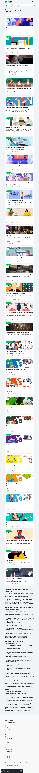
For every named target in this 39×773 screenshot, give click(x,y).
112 (13, 547)
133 (18, 133)
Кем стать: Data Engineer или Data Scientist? (16, 369)
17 (18, 52)
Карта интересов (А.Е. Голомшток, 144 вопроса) (17, 332)
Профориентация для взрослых (11, 730)
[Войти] (33, 2)
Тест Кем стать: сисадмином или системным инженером (17, 445)
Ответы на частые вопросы (10, 725)
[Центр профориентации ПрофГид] (8, 2)
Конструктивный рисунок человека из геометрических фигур (19, 541)
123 (18, 526)
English (6, 744)
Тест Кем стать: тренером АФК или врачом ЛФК (17, 465)
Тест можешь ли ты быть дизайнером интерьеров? (18, 274)
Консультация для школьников (11, 729)
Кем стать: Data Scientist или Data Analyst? (16, 388)
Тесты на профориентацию (12, 14)
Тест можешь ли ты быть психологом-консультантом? (19, 218)
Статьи (6, 727)
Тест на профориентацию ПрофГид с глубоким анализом (17, 66)
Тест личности (9, 560)
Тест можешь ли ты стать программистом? (16, 165)
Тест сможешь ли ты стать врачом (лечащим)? (17, 182)
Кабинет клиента (8, 738)
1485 (19, 33)
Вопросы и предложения (10, 747)
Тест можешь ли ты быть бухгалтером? (15, 293)
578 (18, 74)
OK (21, 770)
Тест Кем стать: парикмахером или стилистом (17, 504)
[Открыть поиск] (30, 2)
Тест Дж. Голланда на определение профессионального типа (19, 313)
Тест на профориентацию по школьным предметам (18, 88)
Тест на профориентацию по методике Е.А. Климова (18, 27)
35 (18, 222)
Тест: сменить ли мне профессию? (14, 578)
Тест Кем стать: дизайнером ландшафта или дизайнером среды (16, 484)
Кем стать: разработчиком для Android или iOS (17, 407)
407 (18, 338)
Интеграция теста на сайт (10, 751)
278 (18, 319)
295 (13, 564)
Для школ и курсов (8, 749)
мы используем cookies (5, 771)
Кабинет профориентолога (10, 736)
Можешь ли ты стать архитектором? (15, 257)
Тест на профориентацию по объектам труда (17, 107)
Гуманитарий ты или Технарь (13, 46)
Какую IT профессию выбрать (13, 127)
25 (17, 243)
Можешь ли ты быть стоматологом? (15, 147)
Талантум (8, 235)
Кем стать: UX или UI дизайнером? (14, 351)
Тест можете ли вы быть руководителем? (16, 522)
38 (18, 186)
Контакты (7, 746)
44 (18, 204)
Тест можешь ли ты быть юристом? (14, 200)
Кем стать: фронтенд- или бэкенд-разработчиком (18, 425)
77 (18, 169)
